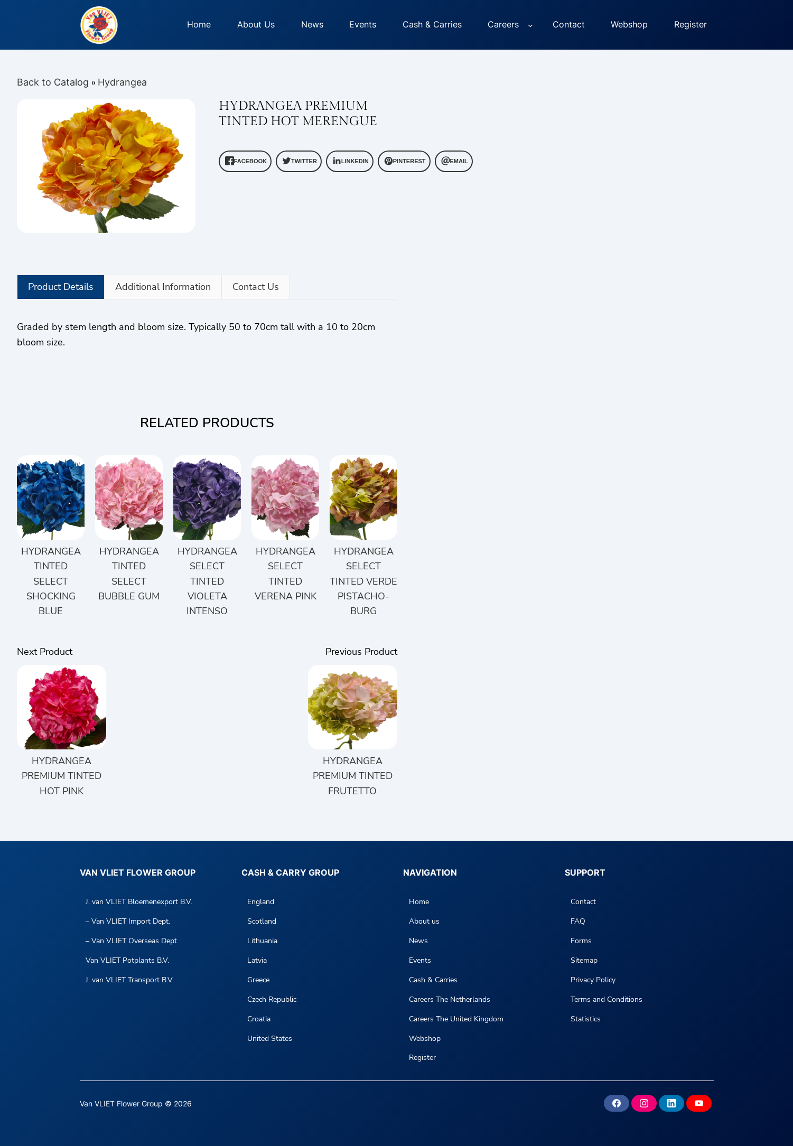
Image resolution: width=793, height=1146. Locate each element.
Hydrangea (122, 82)
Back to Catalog (54, 82)
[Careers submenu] (530, 24)
